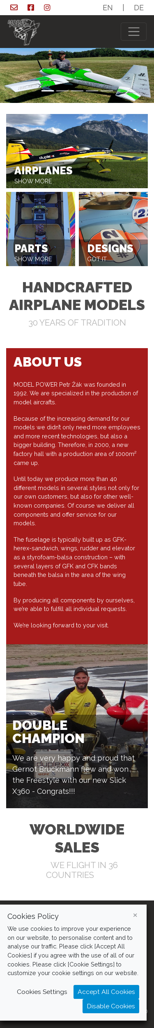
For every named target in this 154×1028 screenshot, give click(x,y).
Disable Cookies (111, 1006)
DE (139, 7)
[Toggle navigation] (134, 32)
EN (108, 7)
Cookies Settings (42, 992)
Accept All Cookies (106, 992)
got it (97, 259)
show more (33, 181)
